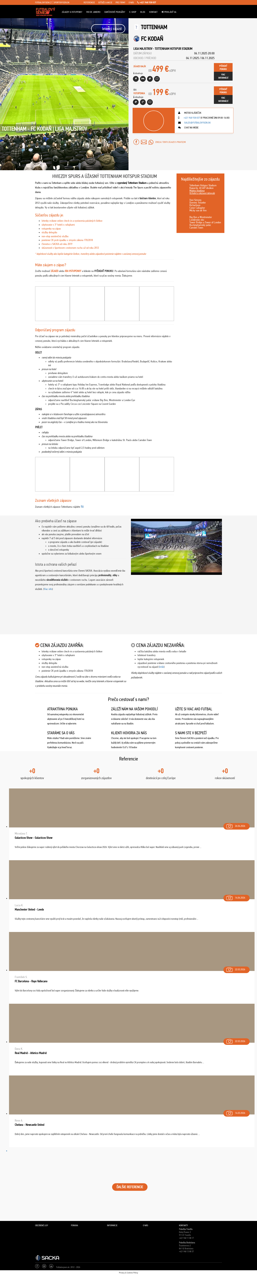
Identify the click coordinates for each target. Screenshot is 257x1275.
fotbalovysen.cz (43, 2)
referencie (89, 2)
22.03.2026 (235, 969)
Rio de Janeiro (93, 11)
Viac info (48, 589)
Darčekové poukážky (114, 11)
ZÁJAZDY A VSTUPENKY (72, 11)
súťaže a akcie (105, 2)
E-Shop (132, 11)
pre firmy (120, 2)
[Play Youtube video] (176, 547)
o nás (131, 2)
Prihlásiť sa (169, 11)
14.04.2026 (235, 897)
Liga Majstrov (142, 49)
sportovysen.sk (61, 2)
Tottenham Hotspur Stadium (173, 49)
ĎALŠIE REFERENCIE (130, 1187)
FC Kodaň (152, 38)
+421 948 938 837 (146, 2)
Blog (142, 11)
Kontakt (153, 11)
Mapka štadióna (197, 190)
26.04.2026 (235, 825)
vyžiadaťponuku (223, 67)
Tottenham (154, 27)
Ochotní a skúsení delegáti (202, 193)
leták (161, 666)
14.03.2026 (235, 1112)
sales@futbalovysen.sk (197, 122)
